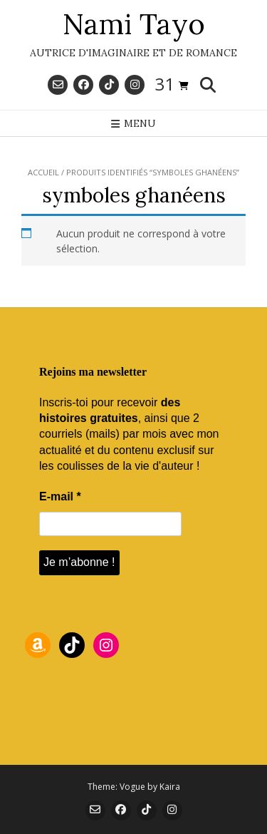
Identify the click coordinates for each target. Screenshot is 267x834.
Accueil (43, 172)
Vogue (132, 787)
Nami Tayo (134, 24)
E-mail (60, 496)
